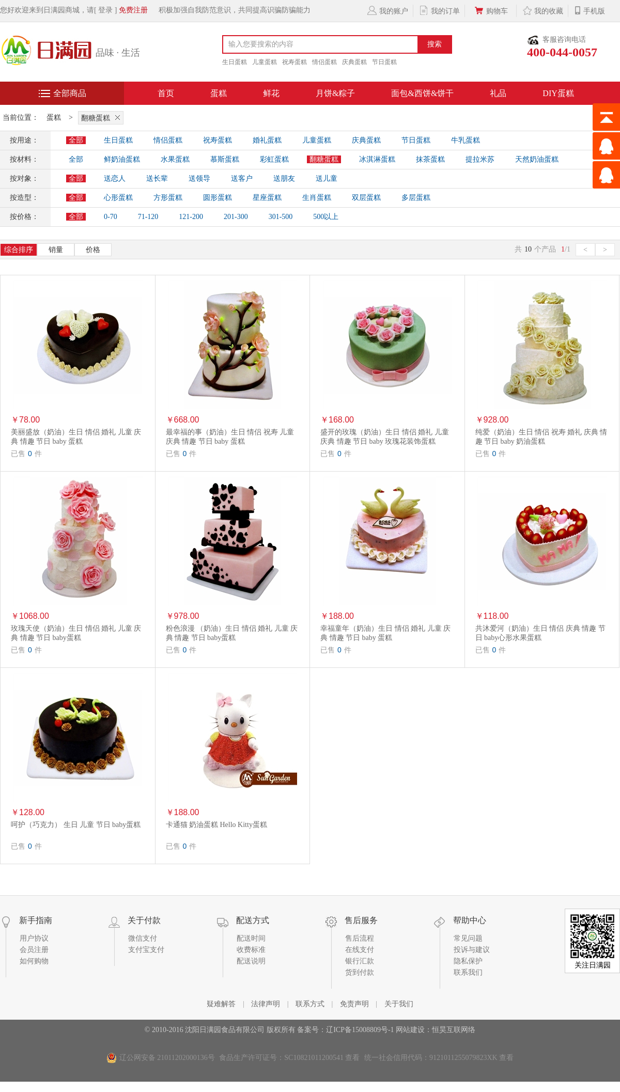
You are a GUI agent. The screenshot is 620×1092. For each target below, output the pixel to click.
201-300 (236, 217)
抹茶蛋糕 (430, 159)
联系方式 (310, 1004)
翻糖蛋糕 (102, 117)
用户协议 (34, 938)
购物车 (490, 10)
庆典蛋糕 (354, 62)
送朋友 (284, 178)
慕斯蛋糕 (224, 159)
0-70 (110, 217)
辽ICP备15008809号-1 (360, 1030)
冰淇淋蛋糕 (377, 159)
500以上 (325, 217)
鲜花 (271, 93)
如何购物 (34, 961)
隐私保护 (468, 961)
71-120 (148, 217)
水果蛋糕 (175, 159)
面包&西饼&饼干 (422, 93)
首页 (166, 93)
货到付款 (359, 972)
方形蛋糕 (167, 197)
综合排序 (18, 250)
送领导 (199, 178)
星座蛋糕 (267, 197)
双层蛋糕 (366, 197)
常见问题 (468, 938)
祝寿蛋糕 (294, 62)
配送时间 (251, 938)
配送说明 (251, 961)
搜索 (434, 44)
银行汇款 (359, 961)
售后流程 (359, 938)
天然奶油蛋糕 (537, 159)
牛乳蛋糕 (465, 140)
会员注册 (34, 950)
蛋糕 (218, 93)
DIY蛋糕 (558, 93)
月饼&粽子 (335, 93)
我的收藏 (542, 10)
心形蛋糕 (118, 197)
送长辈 (157, 178)
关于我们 (398, 1004)
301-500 (281, 217)
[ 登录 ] (105, 10)
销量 (56, 250)
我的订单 (439, 10)
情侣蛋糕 (324, 62)
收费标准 (251, 950)
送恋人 (115, 178)
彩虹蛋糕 (274, 159)
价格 (93, 250)
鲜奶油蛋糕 (122, 159)
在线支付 (359, 950)
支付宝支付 (146, 950)
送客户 (242, 178)
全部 (76, 140)
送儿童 (326, 178)
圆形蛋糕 (217, 197)
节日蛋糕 (384, 62)
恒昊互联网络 (453, 1030)
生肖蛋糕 (316, 197)
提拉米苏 (480, 159)
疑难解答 (221, 1004)
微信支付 (142, 938)
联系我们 (468, 972)
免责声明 (354, 1004)
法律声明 (265, 1004)
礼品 (498, 93)
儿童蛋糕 (264, 62)
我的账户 (387, 10)
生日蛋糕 (234, 62)
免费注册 (133, 10)
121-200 (191, 217)
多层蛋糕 (415, 197)
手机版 (589, 10)
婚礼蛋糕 (267, 140)
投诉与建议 (472, 950)
